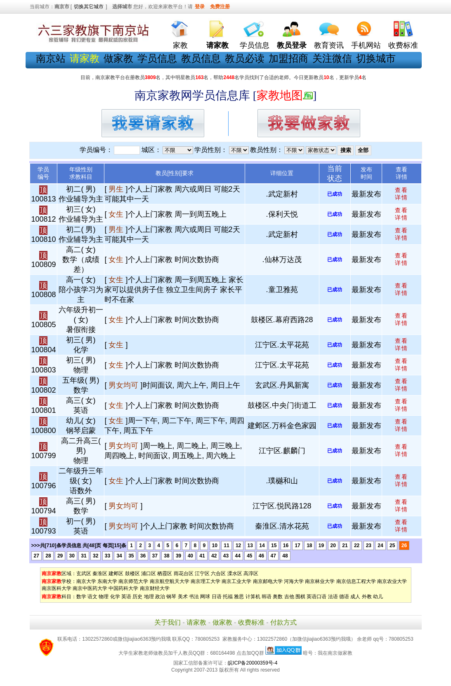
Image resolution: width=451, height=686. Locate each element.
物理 (104, 596)
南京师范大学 (133, 581)
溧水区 (234, 573)
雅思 (239, 596)
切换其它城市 (89, 6)
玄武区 (83, 573)
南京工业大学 (236, 581)
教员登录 (292, 45)
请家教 (196, 622)
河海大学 (294, 581)
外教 (367, 596)
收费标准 (403, 45)
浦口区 (148, 573)
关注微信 (332, 58)
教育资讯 (329, 45)
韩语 (267, 596)
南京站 (51, 58)
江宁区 (202, 573)
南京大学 (86, 581)
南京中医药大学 (90, 588)
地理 (149, 596)
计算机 (253, 596)
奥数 (278, 596)
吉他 (289, 596)
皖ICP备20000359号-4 (252, 663)
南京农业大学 (392, 581)
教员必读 (244, 58)
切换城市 (376, 58)
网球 (205, 596)
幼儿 (378, 596)
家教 (180, 45)
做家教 (118, 58)
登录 (200, 6)
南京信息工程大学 (356, 581)
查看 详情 (401, 194)
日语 (217, 596)
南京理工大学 (205, 581)
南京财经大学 (155, 588)
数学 (81, 596)
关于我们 (167, 622)
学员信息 (254, 45)
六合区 (218, 573)
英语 (126, 596)
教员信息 (201, 58)
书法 (194, 596)
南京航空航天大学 (169, 581)
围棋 (300, 596)
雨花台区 (184, 573)
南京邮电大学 (268, 581)
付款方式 (283, 622)
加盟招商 (288, 58)
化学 (115, 596)
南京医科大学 (56, 588)
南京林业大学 (320, 581)
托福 (228, 596)
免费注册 (220, 6)
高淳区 (250, 573)
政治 (160, 596)
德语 (344, 596)
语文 (92, 596)
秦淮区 (99, 573)
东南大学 (107, 581)
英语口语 (316, 596)
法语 (333, 596)
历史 (137, 596)
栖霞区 (164, 573)
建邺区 (116, 573)
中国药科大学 (123, 588)
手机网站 (366, 45)
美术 (183, 596)
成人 (355, 596)
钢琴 (171, 596)
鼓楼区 (132, 573)
